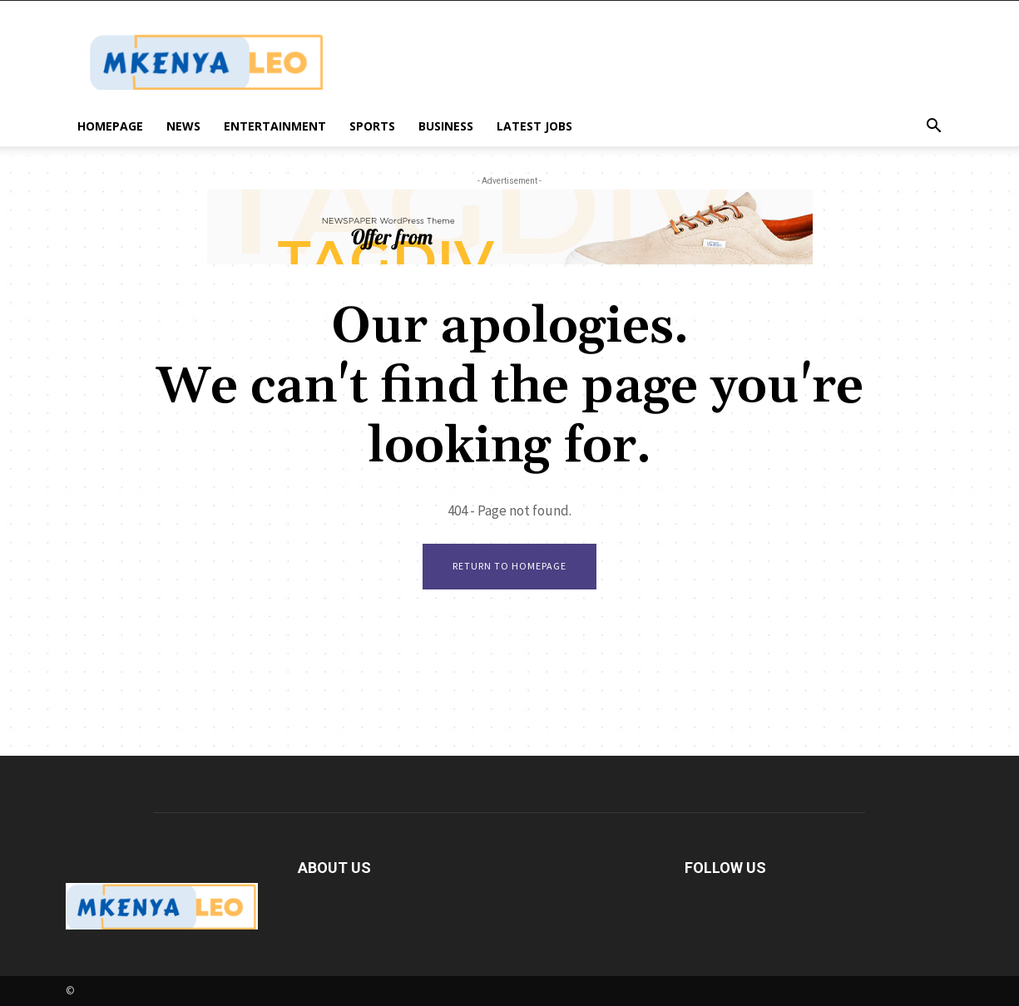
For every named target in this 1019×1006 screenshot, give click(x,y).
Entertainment (275, 126)
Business (445, 126)
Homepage (110, 126)
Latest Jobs (534, 126)
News (183, 126)
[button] (934, 128)
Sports (372, 126)
